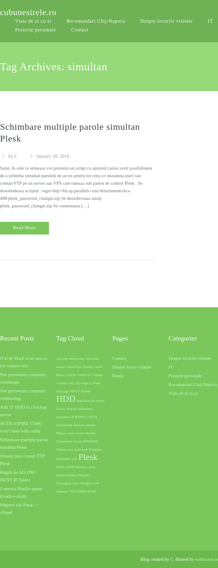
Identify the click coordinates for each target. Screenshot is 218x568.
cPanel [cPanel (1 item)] (96, 383)
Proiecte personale (35, 29)
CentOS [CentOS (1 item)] (70, 375)
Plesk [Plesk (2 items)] (88, 457)
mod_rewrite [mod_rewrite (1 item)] (76, 433)
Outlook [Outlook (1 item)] (61, 449)
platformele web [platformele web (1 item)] (66, 459)
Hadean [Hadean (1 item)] (86, 391)
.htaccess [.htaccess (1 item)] (62, 358)
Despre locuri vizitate (131, 367)
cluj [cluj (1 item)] (70, 383)
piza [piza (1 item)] (70, 449)
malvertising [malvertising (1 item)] (64, 425)
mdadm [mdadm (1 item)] (91, 425)
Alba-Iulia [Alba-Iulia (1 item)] (92, 358)
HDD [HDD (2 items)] (66, 399)
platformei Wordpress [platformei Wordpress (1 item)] (88, 449)
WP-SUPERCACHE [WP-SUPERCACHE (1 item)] (82, 491)
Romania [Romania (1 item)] (81, 467)
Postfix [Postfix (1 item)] (60, 467)
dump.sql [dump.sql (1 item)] (62, 391)
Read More (24, 227)
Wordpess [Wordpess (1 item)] (86, 483)
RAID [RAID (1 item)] (70, 467)
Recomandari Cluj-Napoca (96, 21)
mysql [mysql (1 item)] (77, 441)
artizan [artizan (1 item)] (60, 367)
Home (118, 375)
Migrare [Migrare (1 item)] (61, 433)
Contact (80, 29)
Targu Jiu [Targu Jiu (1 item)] (84, 475)
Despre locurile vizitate (166, 21)
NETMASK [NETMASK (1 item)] (90, 441)
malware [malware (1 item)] (79, 425)
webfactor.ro (206, 559)
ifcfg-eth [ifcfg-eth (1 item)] (71, 408)
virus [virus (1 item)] (76, 483)
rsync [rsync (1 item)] (92, 467)
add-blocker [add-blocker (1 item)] (76, 358)
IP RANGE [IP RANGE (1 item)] (78, 417)
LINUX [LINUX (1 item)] (92, 417)
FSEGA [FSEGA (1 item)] (74, 391)
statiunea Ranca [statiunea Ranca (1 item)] (66, 475)
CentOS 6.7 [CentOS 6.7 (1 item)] (84, 375)
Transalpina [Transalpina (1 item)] (63, 483)
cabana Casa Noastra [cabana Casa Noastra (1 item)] (79, 367)
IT (210, 21)
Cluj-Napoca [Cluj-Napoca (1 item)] (82, 383)
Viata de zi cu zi (183, 393)
